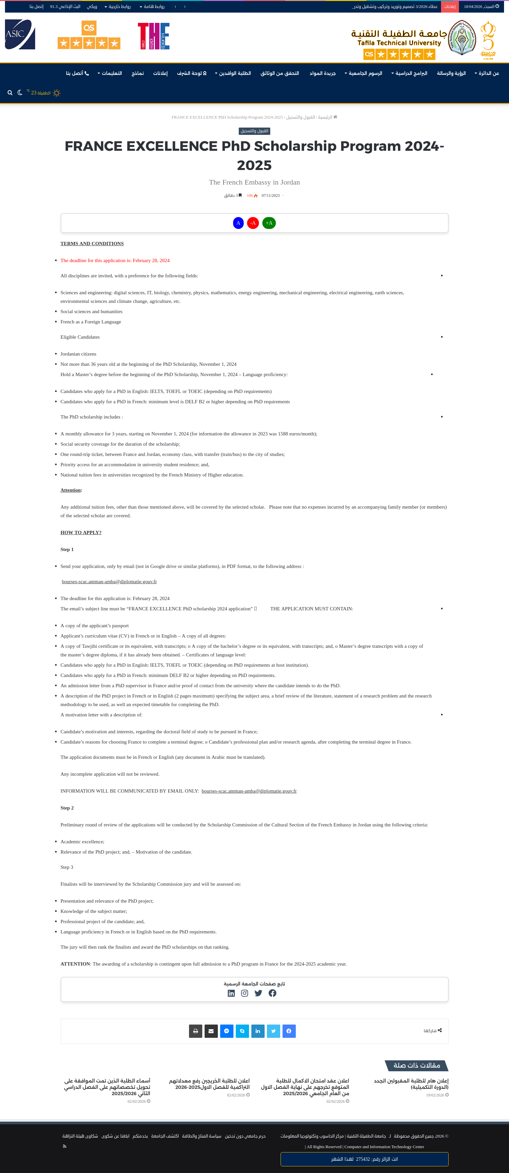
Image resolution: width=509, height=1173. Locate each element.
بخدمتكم (140, 1136)
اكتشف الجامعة (165, 1136)
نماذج (138, 73)
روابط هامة (154, 7)
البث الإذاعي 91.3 (65, 7)
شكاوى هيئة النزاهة (80, 1136)
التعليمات (112, 73)
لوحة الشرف (191, 73)
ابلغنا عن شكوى (115, 1136)
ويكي (92, 7)
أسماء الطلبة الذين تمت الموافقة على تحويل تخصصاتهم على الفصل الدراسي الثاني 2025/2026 (107, 1087)
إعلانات (160, 73)
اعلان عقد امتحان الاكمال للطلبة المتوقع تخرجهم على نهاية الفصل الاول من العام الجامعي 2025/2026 (305, 1087)
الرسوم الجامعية (365, 73)
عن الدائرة (489, 73)
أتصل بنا (77, 73)
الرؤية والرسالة (451, 73)
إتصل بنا (36, 7)
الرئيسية (327, 117)
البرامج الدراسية (411, 73)
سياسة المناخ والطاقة (202, 1136)
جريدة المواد (323, 73)
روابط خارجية (120, 7)
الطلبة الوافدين (235, 73)
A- (253, 223)
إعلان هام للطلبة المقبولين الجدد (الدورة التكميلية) (411, 1084)
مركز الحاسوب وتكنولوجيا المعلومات (312, 1136)
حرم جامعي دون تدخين (245, 1136)
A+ (269, 223)
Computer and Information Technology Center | (364, 1147)
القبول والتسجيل (300, 117)
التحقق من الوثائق (280, 73)
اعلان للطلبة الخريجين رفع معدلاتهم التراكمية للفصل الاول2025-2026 (209, 1084)
